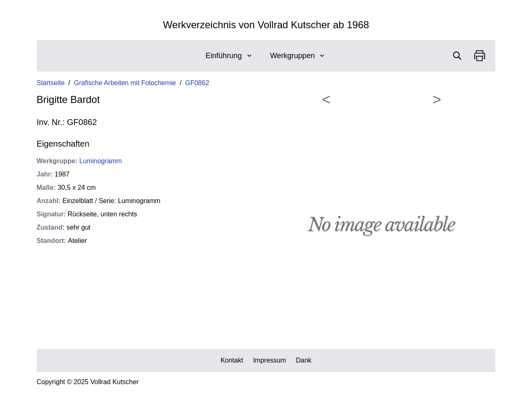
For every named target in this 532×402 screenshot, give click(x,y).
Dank (303, 360)
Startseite (51, 82)
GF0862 (197, 82)
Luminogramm (100, 160)
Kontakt (232, 360)
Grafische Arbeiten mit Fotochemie (125, 82)
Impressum (269, 360)
